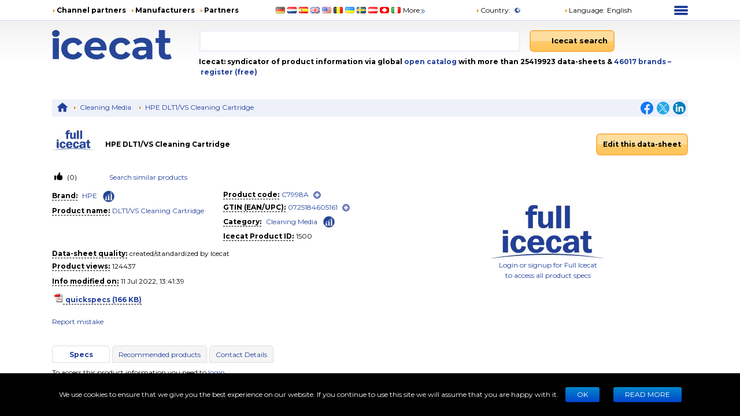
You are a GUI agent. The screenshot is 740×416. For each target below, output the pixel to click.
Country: (493, 10)
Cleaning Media (105, 107)
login (216, 372)
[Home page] (125, 45)
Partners (221, 10)
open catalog (429, 61)
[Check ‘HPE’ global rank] (109, 196)
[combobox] (359, 41)
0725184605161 (313, 207)
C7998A (295, 194)
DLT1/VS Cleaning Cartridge (158, 210)
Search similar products (148, 177)
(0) (71, 177)
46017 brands (641, 61)
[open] (317, 195)
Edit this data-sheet (642, 144)
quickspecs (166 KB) (103, 299)
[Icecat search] (572, 41)
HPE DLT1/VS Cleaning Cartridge (199, 107)
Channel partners (91, 10)
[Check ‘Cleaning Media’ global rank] (329, 221)
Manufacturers (165, 10)
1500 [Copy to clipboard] (304, 236)
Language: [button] (584, 10)
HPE (89, 195)
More (415, 10)
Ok (582, 394)
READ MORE (647, 394)
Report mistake (77, 321)
